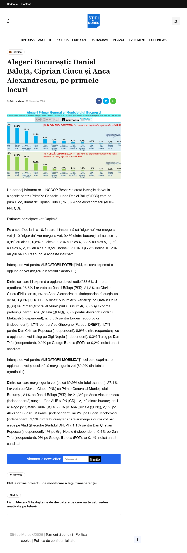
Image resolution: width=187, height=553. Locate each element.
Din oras (27, 40)
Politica (62, 40)
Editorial (79, 40)
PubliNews (157, 40)
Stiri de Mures (17, 101)
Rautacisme (100, 40)
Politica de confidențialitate (54, 540)
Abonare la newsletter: (44, 459)
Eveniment (137, 40)
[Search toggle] (176, 21)
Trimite (95, 459)
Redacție (12, 4)
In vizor (119, 40)
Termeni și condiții (59, 534)
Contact (26, 4)
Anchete (45, 40)
